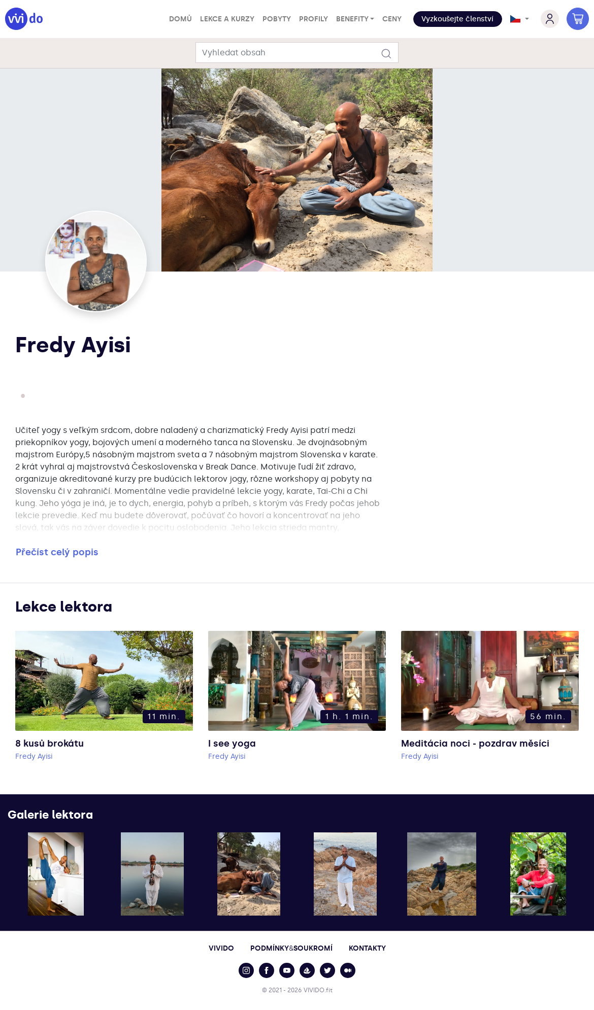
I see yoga (232, 743)
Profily (313, 19)
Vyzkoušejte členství (457, 19)
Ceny (392, 19)
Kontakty (367, 948)
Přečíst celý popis (57, 552)
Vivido (221, 948)
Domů (180, 19)
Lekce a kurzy (227, 19)
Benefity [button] (352, 19)
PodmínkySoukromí (291, 948)
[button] (457, 19)
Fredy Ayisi (33, 756)
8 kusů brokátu (49, 743)
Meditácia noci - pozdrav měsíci (475, 743)
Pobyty (276, 19)
